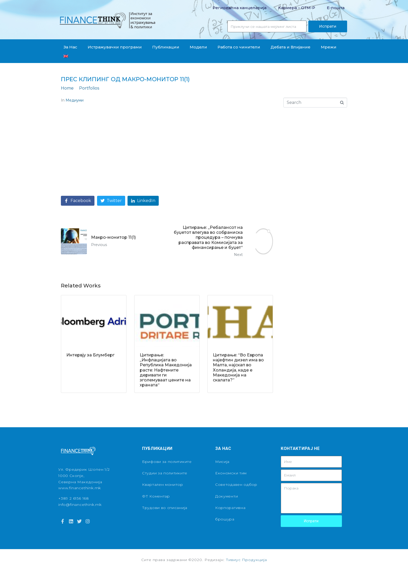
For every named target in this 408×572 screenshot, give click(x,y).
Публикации (165, 47)
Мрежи (328, 47)
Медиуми (75, 100)
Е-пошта (336, 7)
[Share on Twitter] (111, 201)
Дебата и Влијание (290, 47)
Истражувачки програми (115, 47)
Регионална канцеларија (239, 7)
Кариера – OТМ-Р (296, 7)
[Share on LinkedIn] (143, 201)
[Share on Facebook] (77, 201)
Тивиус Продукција (246, 559)
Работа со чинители (239, 47)
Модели (198, 47)
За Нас (70, 47)
